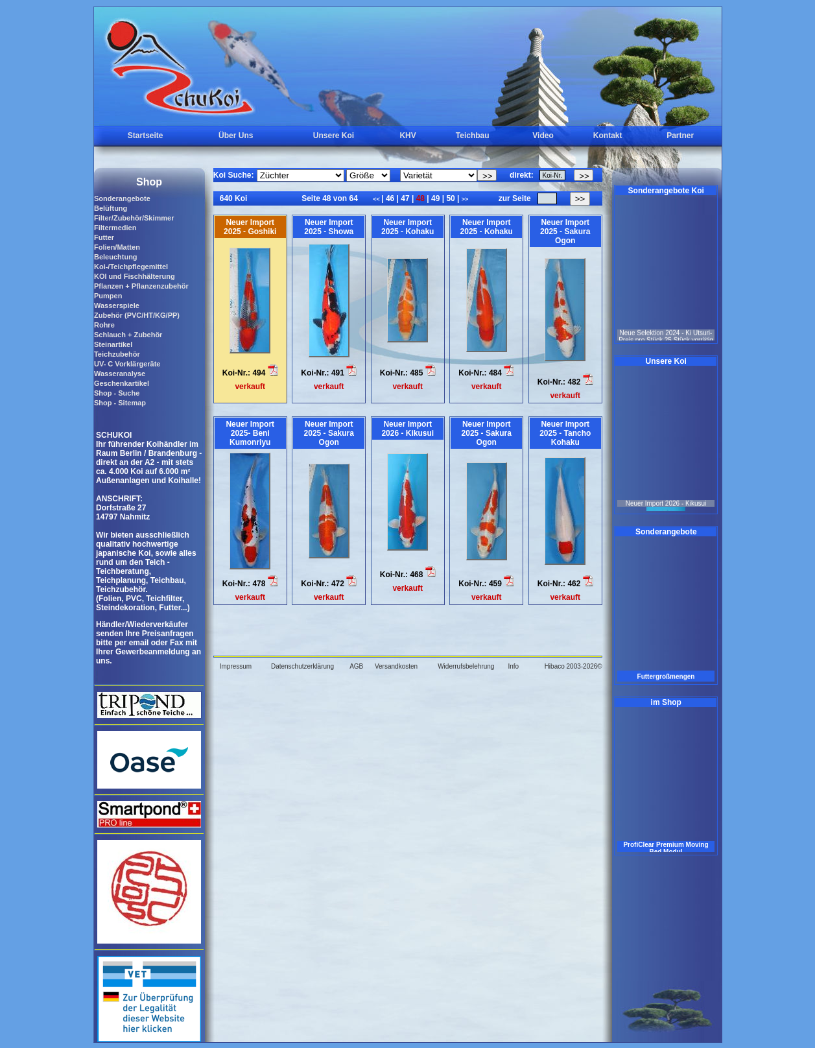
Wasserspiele (116, 305)
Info (513, 666)
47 (405, 198)
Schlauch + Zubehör (128, 335)
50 (450, 198)
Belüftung (110, 208)
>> (465, 199)
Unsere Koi (333, 135)
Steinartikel (113, 344)
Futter (104, 237)
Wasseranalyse (119, 373)
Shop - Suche (116, 393)
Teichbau (473, 135)
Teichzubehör (117, 354)
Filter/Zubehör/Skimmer (134, 218)
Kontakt (607, 135)
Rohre (104, 325)
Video (542, 135)
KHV (407, 135)
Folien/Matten (117, 247)
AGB (356, 666)
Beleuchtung (115, 257)
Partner (680, 135)
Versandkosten (396, 666)
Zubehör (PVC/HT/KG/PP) (137, 315)
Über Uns (236, 135)
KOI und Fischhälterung (134, 276)
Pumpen (108, 296)
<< (377, 199)
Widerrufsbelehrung (466, 666)
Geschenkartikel (121, 383)
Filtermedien (115, 228)
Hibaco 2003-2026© (573, 666)
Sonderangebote (122, 198)
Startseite (145, 135)
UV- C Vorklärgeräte (127, 364)
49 (435, 198)
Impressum (236, 666)
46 (390, 198)
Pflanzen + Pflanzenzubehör (141, 286)
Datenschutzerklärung (302, 666)
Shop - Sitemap (120, 403)
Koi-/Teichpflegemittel (131, 266)
